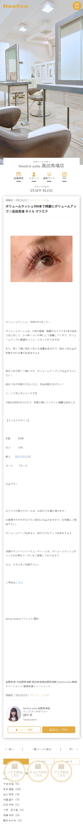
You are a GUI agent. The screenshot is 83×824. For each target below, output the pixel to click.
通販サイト (49, 178)
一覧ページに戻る (41, 749)
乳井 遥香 (8, 789)
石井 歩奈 (8, 804)
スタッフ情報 (24, 729)
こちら (19, 582)
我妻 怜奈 (8, 815)
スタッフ (34, 178)
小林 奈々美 (10, 810)
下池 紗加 (8, 784)
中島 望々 (8, 799)
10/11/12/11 (21, 456)
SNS (64, 178)
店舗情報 (18, 178)
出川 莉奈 (8, 794)
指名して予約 (59, 729)
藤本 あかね (9, 820)
